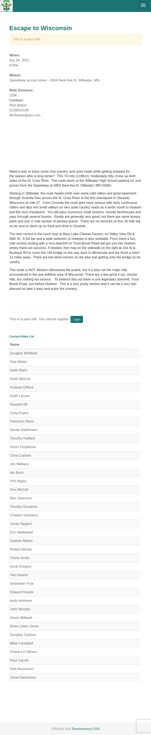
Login (76, 319)
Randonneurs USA (86, 729)
